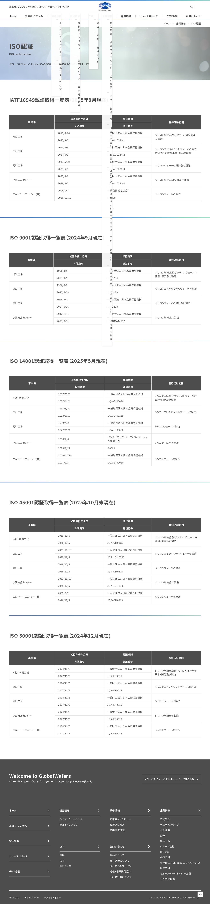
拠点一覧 (165, 841)
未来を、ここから (34, 16)
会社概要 (165, 830)
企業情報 (107, 16)
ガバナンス (65, 866)
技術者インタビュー (120, 819)
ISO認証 (165, 851)
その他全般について (121, 877)
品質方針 (165, 857)
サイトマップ (13, 897)
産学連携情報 (117, 830)
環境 (62, 856)
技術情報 (75, 16)
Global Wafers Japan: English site (198, 6)
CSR (91, 16)
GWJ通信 (172, 16)
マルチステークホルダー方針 (175, 873)
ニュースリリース (149, 16)
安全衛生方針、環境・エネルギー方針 (180, 862)
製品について (117, 856)
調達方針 (165, 868)
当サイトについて (29, 897)
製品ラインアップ (69, 824)
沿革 (162, 835)
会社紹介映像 (167, 879)
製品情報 (56, 16)
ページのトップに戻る (198, 897)
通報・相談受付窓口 (120, 872)
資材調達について (119, 861)
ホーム (12, 16)
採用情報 (126, 16)
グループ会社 (167, 846)
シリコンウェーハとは (71, 819)
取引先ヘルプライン (120, 866)
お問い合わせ (193, 16)
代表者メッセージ (169, 824)
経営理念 (165, 819)
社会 (62, 861)
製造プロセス (117, 824)
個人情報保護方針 (47, 897)
